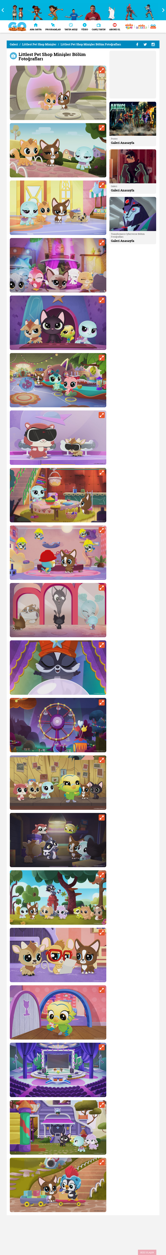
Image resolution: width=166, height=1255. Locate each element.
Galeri (14, 44)
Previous (4, 10)
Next (162, 10)
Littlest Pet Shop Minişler (39, 44)
